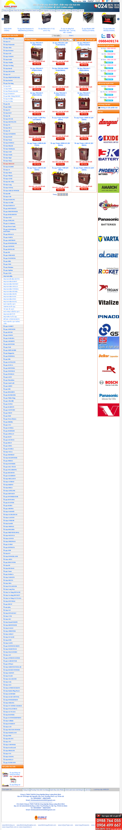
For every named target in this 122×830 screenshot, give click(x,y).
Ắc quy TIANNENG (9, 258)
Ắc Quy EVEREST (9, 724)
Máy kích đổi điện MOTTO (11, 279)
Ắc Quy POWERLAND (10, 556)
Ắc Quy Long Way (9, 589)
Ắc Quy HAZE (7, 137)
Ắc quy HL (6, 252)
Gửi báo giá (90, 40)
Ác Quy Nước (7, 89)
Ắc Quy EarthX (8, 523)
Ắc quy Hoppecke (8, 353)
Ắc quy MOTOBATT (9, 208)
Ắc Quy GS (6, 41)
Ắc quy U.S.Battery (9, 223)
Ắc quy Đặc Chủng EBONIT (11, 96)
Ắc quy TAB (7, 347)
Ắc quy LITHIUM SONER (11, 658)
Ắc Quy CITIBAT (8, 482)
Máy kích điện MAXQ (10, 301)
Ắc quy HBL (7, 261)
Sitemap (74, 10)
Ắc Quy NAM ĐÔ (8, 511)
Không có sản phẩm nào (109, 108)
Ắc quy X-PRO (8, 544)
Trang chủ (6, 10)
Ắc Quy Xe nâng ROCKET (11, 595)
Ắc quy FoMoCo (8, 574)
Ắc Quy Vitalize (8, 62)
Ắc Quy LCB (7, 727)
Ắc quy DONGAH (9, 249)
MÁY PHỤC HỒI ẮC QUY (11, 311)
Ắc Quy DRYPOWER (10, 625)
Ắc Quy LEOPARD (9, 694)
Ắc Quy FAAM (8, 676)
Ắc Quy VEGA (8, 452)
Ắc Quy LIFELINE (9, 490)
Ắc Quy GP (6, 74)
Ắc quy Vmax (7, 571)
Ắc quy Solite (7, 107)
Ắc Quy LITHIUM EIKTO (11, 688)
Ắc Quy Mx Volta (8, 182)
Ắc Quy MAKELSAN (10, 733)
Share (71, 35)
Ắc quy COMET (8, 326)
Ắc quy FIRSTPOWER (10, 211)
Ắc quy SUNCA (8, 365)
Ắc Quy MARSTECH (10, 649)
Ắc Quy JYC (7, 742)
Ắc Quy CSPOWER (9, 744)
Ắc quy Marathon (8, 380)
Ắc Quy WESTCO (9, 535)
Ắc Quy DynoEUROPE (10, 622)
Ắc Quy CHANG (8, 756)
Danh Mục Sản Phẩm (57, 790)
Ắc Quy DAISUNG (9, 199)
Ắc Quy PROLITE (9, 750)
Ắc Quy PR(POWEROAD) (11, 77)
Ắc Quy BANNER (8, 715)
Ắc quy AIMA (7, 446)
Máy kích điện (7, 276)
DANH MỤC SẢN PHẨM (10, 35)
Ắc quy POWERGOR (10, 243)
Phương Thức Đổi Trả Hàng (39, 790)
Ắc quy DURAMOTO (10, 214)
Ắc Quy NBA (7, 583)
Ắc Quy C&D (7, 152)
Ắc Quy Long (7, 185)
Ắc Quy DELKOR (9, 71)
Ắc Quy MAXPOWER (10, 458)
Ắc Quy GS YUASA (9, 712)
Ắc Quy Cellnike (8, 721)
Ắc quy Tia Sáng (8, 83)
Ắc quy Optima (8, 270)
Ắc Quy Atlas (7, 47)
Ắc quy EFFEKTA (9, 547)
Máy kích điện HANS (9, 296)
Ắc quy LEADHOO (9, 476)
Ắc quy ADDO (7, 386)
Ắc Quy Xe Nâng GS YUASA (12, 598)
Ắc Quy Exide (7, 59)
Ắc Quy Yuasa (7, 140)
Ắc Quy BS (6, 565)
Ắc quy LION (7, 377)
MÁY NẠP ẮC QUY (9, 304)
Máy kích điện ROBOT (10, 281)
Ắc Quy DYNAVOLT (9, 613)
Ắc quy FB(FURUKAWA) (11, 532)
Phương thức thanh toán (31, 10)
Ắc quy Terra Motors (9, 419)
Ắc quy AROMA (8, 508)
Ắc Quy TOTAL (8, 187)
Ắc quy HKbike (8, 422)
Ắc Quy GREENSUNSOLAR (12, 667)
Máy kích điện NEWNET (10, 284)
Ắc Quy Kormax (8, 50)
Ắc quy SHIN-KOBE (9, 350)
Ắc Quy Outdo (7, 155)
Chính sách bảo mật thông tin (74, 790)
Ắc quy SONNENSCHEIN (11, 646)
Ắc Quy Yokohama (9, 149)
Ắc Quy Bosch (7, 68)
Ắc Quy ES (6, 110)
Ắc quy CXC (7, 425)
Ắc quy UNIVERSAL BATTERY (9, 230)
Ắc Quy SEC (7, 619)
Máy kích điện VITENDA (11, 289)
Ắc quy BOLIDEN (9, 392)
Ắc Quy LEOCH (8, 538)
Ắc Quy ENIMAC (8, 143)
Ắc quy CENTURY (9, 410)
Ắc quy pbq (6, 607)
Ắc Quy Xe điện (8, 99)
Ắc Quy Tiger (7, 158)
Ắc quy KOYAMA (9, 499)
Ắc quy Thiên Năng (9, 398)
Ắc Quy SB (6, 116)
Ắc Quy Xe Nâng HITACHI (11, 592)
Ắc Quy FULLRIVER (10, 586)
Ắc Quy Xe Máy (8, 101)
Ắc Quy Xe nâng (8, 65)
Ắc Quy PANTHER (9, 464)
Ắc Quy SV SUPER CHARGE (12, 706)
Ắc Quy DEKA (8, 488)
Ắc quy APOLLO (8, 434)
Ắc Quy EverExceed (9, 747)
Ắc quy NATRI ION (9, 762)
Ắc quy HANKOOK (9, 395)
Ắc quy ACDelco (8, 428)
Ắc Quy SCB (7, 53)
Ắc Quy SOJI (7, 217)
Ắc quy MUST (7, 604)
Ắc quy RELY (7, 443)
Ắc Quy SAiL (7, 682)
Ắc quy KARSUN (8, 407)
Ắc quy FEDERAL (9, 356)
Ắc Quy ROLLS (8, 759)
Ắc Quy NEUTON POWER (11, 730)
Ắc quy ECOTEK (8, 502)
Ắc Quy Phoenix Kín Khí (10, 91)
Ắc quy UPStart (8, 664)
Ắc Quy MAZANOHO (10, 652)
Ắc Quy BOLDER (8, 529)
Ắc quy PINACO (8, 234)
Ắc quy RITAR (8, 332)
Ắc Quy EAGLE (8, 628)
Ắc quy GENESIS (8, 246)
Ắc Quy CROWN (8, 673)
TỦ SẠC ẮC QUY (8, 309)
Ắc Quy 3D (6, 131)
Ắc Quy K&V (7, 113)
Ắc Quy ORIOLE (8, 526)
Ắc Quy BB (6, 193)
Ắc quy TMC (7, 264)
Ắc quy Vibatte (8, 176)
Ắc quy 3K (6, 104)
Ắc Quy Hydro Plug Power (11, 691)
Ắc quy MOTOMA (9, 368)
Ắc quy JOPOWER (9, 329)
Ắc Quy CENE (7, 179)
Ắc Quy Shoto (7, 173)
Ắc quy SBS (7, 389)
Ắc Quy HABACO (9, 205)
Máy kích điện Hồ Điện (10, 291)
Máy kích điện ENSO (9, 299)
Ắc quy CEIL (7, 273)
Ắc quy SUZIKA (8, 449)
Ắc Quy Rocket (8, 80)
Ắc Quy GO (7, 610)
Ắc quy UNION (8, 335)
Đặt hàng (37, 64)
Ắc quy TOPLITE (8, 220)
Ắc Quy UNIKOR (8, 520)
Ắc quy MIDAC (8, 461)
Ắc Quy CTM (7, 616)
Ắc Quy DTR (7, 640)
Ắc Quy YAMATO (9, 577)
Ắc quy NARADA (8, 338)
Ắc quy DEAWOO (9, 473)
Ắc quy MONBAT (8, 455)
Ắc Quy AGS (7, 685)
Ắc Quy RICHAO (8, 568)
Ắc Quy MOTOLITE (9, 122)
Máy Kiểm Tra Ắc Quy (10, 316)
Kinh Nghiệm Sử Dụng (48, 10)
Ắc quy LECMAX (8, 440)
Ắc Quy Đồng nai (8, 38)
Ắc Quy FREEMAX (9, 541)
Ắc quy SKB (7, 416)
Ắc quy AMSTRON (9, 240)
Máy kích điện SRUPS (10, 294)
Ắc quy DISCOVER (9, 562)
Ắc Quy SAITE (8, 643)
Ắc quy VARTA (8, 237)
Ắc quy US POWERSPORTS (12, 718)
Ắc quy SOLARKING (10, 470)
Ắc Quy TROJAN (8, 164)
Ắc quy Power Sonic (9, 226)
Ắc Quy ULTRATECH (10, 514)
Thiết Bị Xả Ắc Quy (9, 306)
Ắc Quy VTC (7, 753)
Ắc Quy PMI (7, 736)
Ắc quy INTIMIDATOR (10, 496)
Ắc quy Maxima (8, 267)
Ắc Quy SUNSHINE (9, 134)
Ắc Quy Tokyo (7, 161)
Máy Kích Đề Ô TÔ (9, 314)
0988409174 (108, 41)
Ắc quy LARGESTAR (10, 661)
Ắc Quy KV (6, 553)
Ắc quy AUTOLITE (9, 362)
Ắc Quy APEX (7, 559)
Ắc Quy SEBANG (8, 703)
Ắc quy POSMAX (8, 374)
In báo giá (79, 40)
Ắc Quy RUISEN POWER (11, 670)
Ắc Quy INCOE (8, 119)
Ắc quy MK (6, 359)
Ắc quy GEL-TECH (9, 467)
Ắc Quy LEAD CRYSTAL (11, 697)
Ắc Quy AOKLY (8, 634)
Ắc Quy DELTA (8, 580)
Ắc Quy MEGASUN (9, 479)
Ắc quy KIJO (7, 437)
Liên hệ (81, 10)
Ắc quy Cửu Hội (8, 401)
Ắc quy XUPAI (8, 404)
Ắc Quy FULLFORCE (10, 709)
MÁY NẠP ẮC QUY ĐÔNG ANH (11, 322)
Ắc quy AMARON (9, 341)
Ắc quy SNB (7, 550)
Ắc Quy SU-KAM (8, 637)
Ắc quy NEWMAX (9, 371)
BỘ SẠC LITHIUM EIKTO (11, 319)
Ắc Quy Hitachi (8, 146)
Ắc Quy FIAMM (8, 167)
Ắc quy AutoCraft (8, 383)
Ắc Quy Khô (7, 86)
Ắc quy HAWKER (9, 431)
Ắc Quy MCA (7, 128)
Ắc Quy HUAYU (8, 739)
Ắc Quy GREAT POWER (11, 190)
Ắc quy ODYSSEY (9, 493)
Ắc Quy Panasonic (9, 44)
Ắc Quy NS (6, 125)
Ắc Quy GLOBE (8, 202)
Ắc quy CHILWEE (9, 255)
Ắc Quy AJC (7, 655)
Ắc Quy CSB (7, 196)
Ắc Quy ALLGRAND (9, 679)
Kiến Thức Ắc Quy (16, 10)
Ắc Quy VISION (8, 56)
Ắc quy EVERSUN (9, 94)
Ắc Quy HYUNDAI (9, 601)
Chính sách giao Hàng (63, 10)
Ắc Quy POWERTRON (10, 700)
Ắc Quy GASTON (8, 517)
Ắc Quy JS (6, 170)
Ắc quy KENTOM (9, 344)
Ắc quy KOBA (7, 505)
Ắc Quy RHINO (8, 485)
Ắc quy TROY (7, 413)
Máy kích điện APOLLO (10, 286)
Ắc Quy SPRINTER (9, 631)
